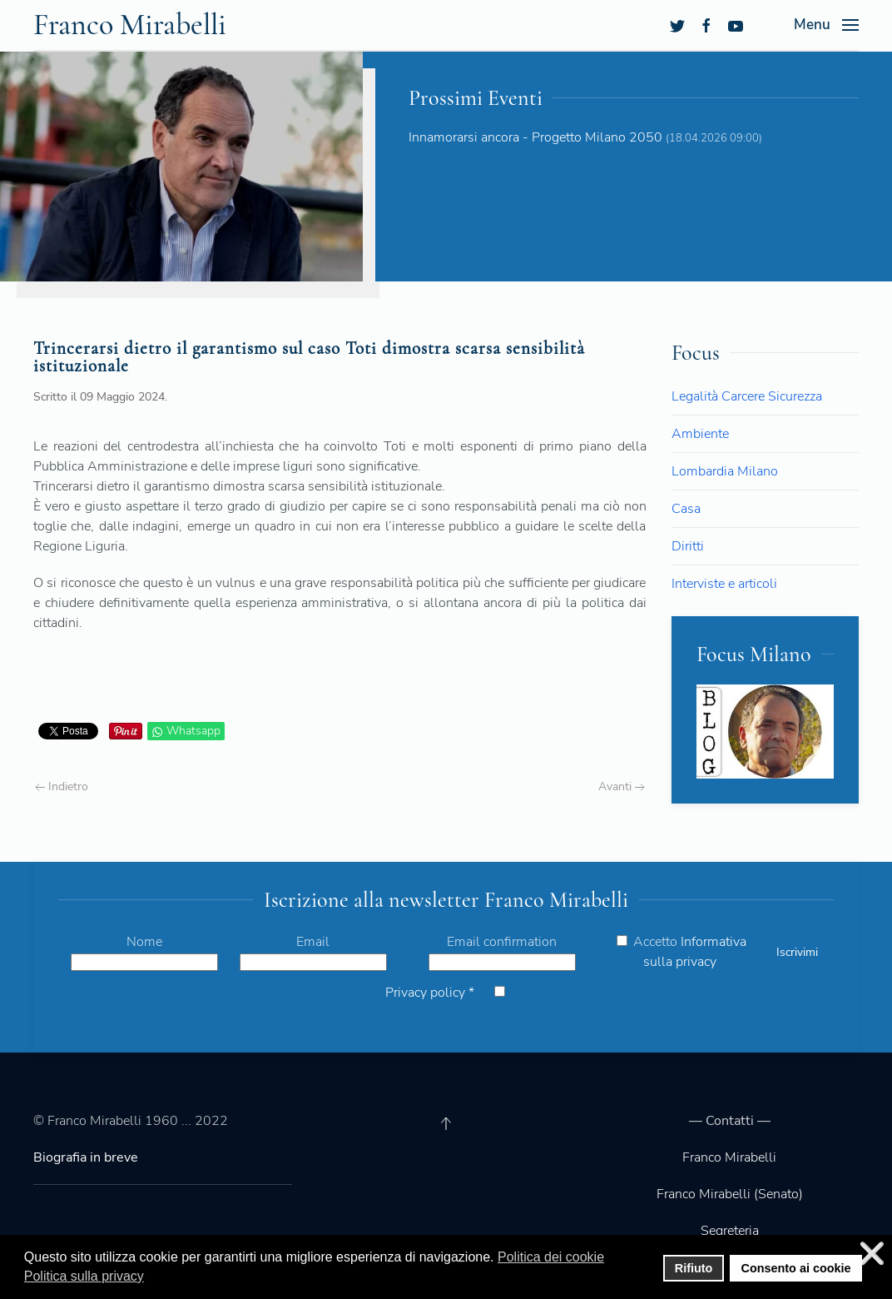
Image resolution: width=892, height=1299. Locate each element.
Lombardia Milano (724, 471)
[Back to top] (446, 1123)
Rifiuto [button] (694, 1268)
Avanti (621, 786)
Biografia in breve (85, 1157)
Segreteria (730, 1231)
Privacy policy (429, 992)
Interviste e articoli (724, 584)
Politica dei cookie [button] (551, 1257)
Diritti (687, 546)
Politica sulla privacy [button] (84, 1276)
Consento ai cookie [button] (796, 1268)
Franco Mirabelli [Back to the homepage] (129, 24)
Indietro (61, 786)
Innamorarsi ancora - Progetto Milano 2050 (535, 137)
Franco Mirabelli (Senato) (730, 1194)
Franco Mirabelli (729, 1157)
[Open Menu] (826, 25)
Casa (686, 509)
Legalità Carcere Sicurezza (746, 396)
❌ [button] (872, 1254)
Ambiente (700, 434)
